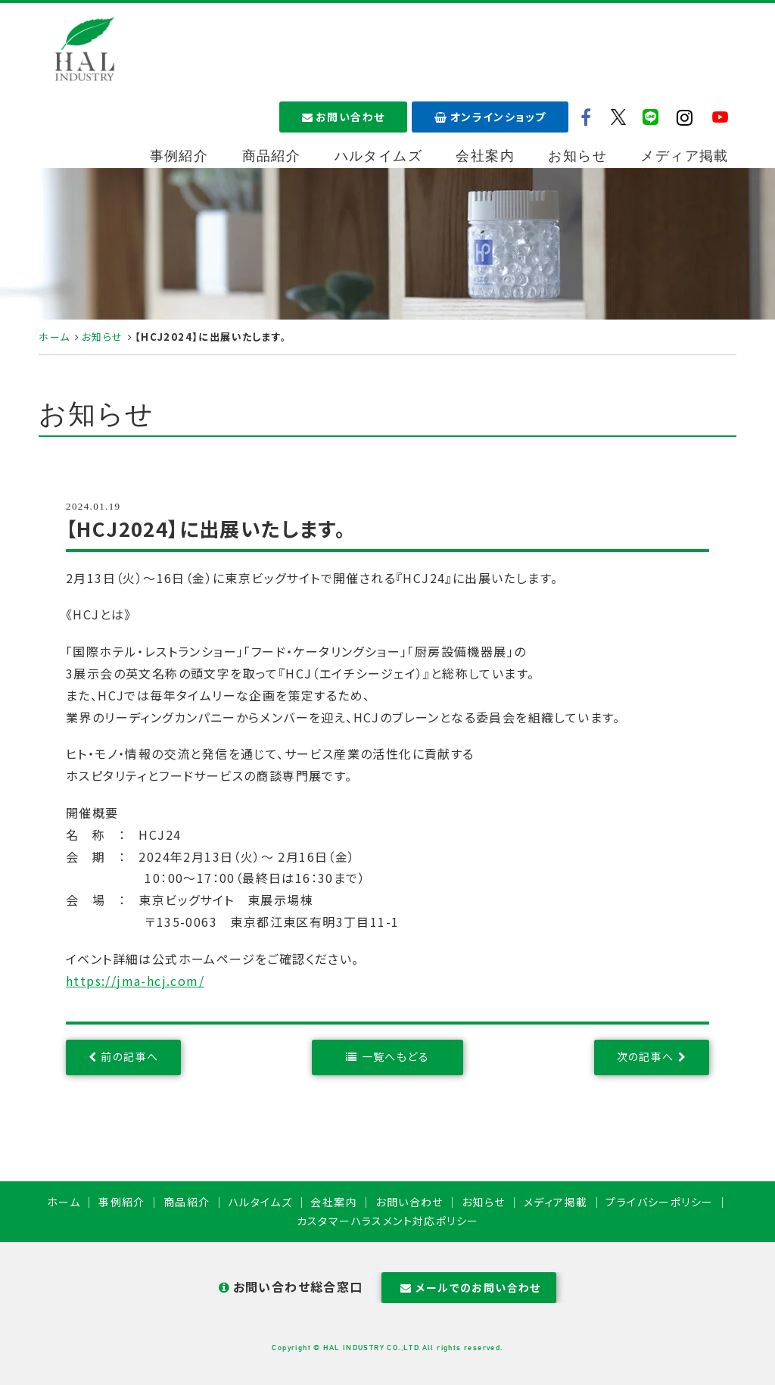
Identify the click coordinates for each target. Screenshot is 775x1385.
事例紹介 (179, 156)
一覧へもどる (395, 1056)
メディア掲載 (684, 156)
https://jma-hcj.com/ (135, 981)
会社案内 (485, 156)
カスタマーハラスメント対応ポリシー (388, 1220)
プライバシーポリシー (659, 1201)
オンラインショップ (490, 116)
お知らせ (577, 156)
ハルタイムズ (378, 156)
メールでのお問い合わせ (469, 1287)
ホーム (54, 336)
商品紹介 (271, 156)
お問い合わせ (343, 116)
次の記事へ (645, 1056)
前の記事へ (129, 1056)
